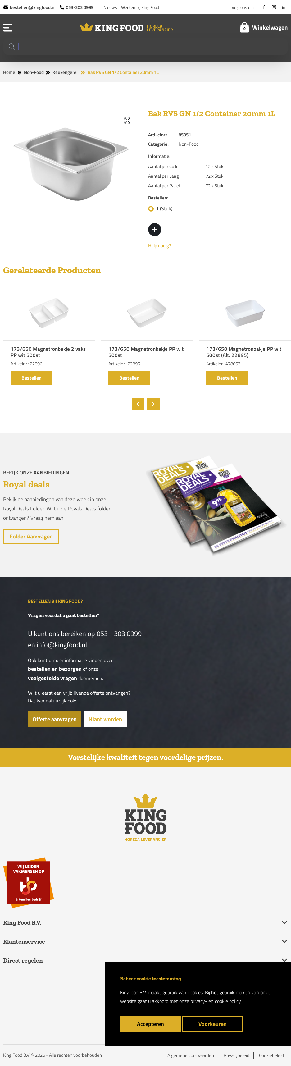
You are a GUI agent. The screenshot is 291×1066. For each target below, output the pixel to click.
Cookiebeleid (271, 1055)
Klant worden (105, 719)
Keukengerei (65, 72)
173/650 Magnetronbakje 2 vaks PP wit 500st (48, 352)
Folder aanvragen (31, 536)
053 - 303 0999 (119, 633)
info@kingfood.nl (62, 644)
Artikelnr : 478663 (223, 363)
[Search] (145, 46)
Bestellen (31, 378)
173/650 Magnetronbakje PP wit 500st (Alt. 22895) (243, 352)
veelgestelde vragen (52, 678)
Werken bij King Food (140, 7)
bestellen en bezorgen (55, 669)
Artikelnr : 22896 (26, 363)
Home (9, 72)
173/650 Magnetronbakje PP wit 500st (146, 352)
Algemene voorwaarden (190, 1055)
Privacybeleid (236, 1055)
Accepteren (150, 1024)
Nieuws (110, 7)
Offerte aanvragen (55, 719)
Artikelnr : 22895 (124, 363)
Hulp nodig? (159, 246)
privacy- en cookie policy (215, 1001)
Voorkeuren (212, 1024)
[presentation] (138, 404)
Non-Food (34, 72)
